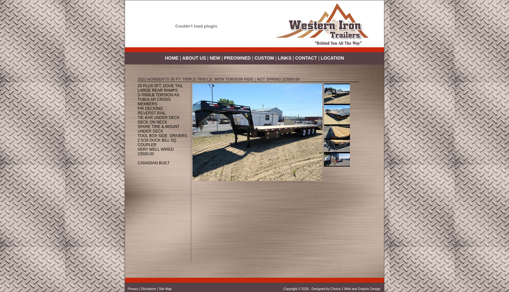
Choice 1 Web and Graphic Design (355, 289)
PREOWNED (238, 58)
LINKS (285, 58)
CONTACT (306, 58)
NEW (215, 58)
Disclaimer (148, 289)
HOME (172, 58)
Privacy (133, 289)
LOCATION (332, 58)
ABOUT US (194, 58)
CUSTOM (264, 58)
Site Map (165, 289)
